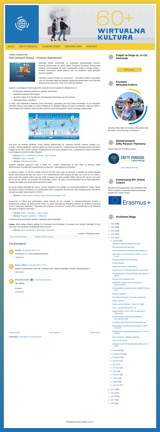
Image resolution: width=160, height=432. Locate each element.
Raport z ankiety (27, 158)
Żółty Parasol (28, 46)
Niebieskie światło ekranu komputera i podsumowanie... (127, 284)
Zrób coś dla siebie (119, 340)
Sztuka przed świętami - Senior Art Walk (128, 304)
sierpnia (116, 361)
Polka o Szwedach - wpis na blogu (34, 213)
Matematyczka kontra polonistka (125, 260)
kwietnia (116, 375)
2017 (113, 400)
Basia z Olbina (21, 265)
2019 (113, 393)
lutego (115, 382)
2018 (113, 396)
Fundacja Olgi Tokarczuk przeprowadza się (129, 322)
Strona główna (54, 332)
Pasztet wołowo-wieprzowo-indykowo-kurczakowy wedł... (127, 318)
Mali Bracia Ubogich (29, 161)
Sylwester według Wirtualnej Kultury (126, 244)
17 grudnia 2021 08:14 (42, 280)
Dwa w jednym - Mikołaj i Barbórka (126, 337)
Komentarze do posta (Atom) (30, 337)
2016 (113, 403)
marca (115, 378)
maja (115, 371)
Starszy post (95, 332)
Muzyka (18, 250)
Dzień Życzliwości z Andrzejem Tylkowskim (38, 230)
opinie (44, 237)
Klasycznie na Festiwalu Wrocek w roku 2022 (130, 270)
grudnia (116, 241)
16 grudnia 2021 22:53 (31, 250)
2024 (113, 227)
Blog (11, 46)
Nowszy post (15, 332)
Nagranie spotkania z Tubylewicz (34, 216)
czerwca (116, 368)
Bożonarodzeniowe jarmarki (123, 247)
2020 (113, 389)
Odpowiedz (19, 257)
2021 (113, 238)
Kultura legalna (118, 263)
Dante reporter (118, 301)
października (118, 354)
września (116, 357)
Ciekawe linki (73, 46)
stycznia (116, 385)
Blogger (90, 422)
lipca (115, 364)
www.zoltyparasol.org (129, 167)
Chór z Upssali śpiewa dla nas (124, 308)
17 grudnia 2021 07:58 (37, 265)
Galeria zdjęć (51, 46)
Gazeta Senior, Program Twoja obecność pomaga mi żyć (43, 195)
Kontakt (91, 46)
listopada (116, 350)
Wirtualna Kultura (22, 280)
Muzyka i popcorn (119, 294)
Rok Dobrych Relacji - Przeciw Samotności (129, 297)
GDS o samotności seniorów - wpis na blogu (38, 155)
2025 (113, 224)
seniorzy (50, 237)
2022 (113, 234)
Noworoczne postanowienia (123, 279)
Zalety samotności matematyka (124, 267)
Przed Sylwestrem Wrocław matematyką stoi (129, 251)
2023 (113, 231)
